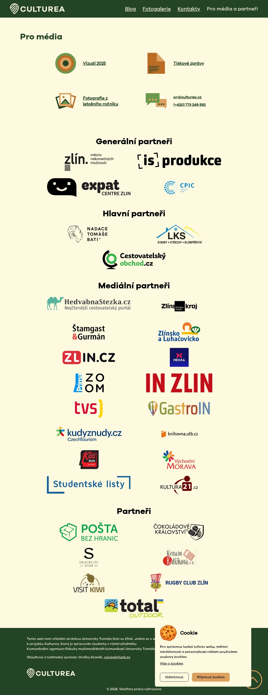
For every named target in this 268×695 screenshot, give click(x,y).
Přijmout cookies (211, 677)
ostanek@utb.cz (117, 657)
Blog (130, 9)
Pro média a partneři (232, 9)
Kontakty (189, 9)
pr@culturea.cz (187, 97)
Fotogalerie (157, 9)
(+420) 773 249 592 (189, 104)
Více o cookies (171, 663)
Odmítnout (174, 677)
